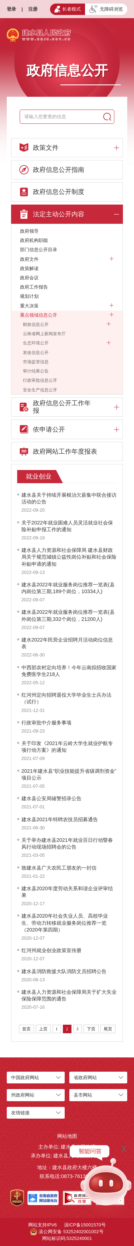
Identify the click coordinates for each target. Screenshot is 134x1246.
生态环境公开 (67, 343)
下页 (91, 1028)
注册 (33, 9)
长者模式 (67, 9)
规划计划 (29, 296)
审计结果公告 (36, 371)
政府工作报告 (34, 287)
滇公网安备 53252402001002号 (66, 1231)
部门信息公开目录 (38, 249)
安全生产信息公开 (40, 389)
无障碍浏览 (106, 9)
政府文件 (67, 259)
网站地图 (67, 1136)
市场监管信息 (36, 361)
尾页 (108, 1028)
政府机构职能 (34, 240)
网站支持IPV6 (42, 1224)
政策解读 (29, 268)
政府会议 (29, 277)
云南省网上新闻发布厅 (44, 333)
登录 (11, 9)
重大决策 (67, 306)
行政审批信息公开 (40, 380)
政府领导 (29, 231)
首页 (26, 1028)
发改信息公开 (36, 352)
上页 (43, 1028)
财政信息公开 (67, 324)
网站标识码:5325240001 (67, 1238)
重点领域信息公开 (67, 315)
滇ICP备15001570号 (85, 1224)
